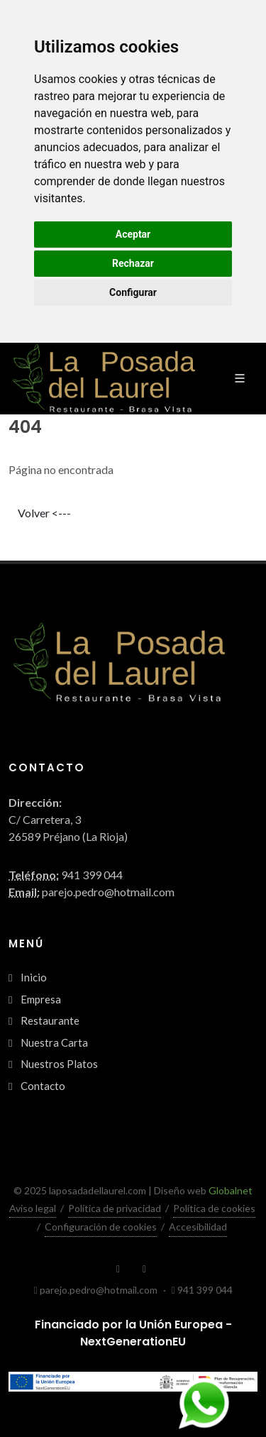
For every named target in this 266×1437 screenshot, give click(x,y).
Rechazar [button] (133, 263)
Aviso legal (32, 1208)
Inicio (34, 977)
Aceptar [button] (133, 234)
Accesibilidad (198, 1227)
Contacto (43, 1085)
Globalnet (231, 1190)
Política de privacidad (114, 1208)
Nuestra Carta (54, 1042)
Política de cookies (214, 1208)
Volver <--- (44, 512)
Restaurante (50, 1020)
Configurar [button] (133, 292)
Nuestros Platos (59, 1063)
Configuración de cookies (101, 1227)
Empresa (41, 999)
